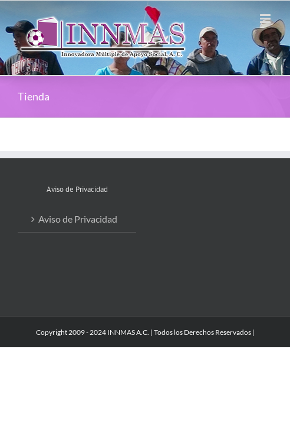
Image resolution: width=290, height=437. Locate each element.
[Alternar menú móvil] (266, 18)
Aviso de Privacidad (77, 218)
